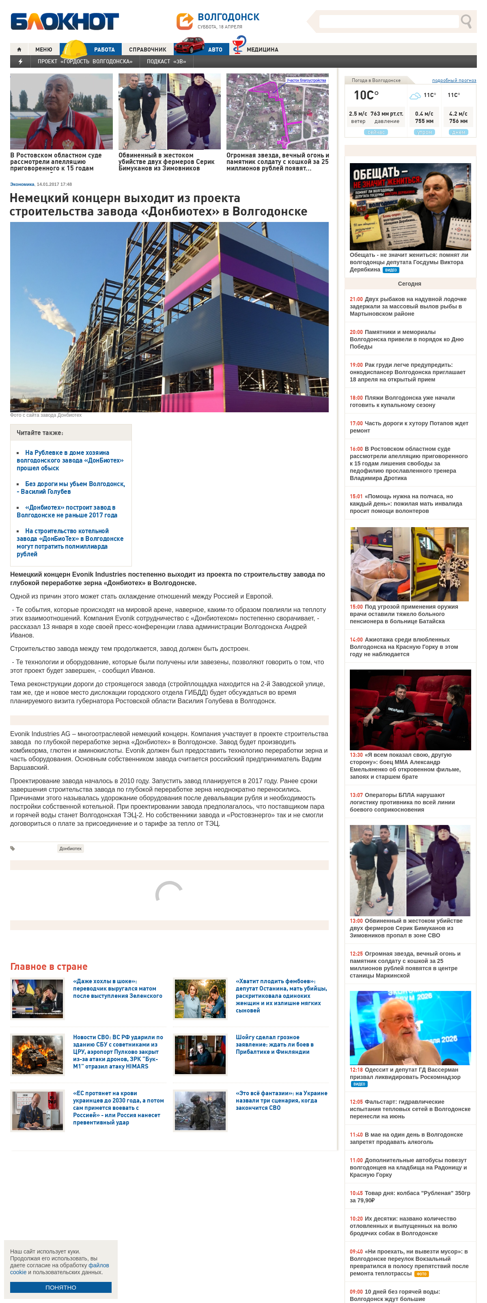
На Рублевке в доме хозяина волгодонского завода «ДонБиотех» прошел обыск (70, 460)
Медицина (255, 48)
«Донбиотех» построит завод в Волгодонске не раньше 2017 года (67, 511)
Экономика (22, 184)
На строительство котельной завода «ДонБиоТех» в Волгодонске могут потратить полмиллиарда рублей (70, 542)
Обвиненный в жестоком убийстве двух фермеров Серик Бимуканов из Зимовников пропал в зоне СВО (406, 928)
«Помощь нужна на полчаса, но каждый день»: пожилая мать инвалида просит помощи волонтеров (406, 503)
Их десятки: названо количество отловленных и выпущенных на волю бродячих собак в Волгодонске (403, 1225)
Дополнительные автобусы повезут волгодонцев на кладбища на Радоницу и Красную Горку (408, 1167)
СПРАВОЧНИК (147, 49)
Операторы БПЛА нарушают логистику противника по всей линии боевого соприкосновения (402, 802)
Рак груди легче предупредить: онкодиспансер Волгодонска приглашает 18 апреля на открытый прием (407, 372)
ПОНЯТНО (60, 1287)
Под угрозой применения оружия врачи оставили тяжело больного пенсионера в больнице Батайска (404, 614)
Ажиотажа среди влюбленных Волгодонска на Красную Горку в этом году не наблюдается (404, 646)
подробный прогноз (454, 80)
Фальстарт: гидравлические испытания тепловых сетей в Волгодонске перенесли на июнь (410, 1109)
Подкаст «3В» (166, 61)
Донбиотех (71, 848)
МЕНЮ (43, 49)
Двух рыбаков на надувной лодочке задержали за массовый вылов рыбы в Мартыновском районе (408, 306)
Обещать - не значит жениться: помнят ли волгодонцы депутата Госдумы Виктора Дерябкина (409, 262)
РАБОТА (87, 49)
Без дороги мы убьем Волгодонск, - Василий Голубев (71, 487)
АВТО (198, 49)
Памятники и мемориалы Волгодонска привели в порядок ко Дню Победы (407, 339)
